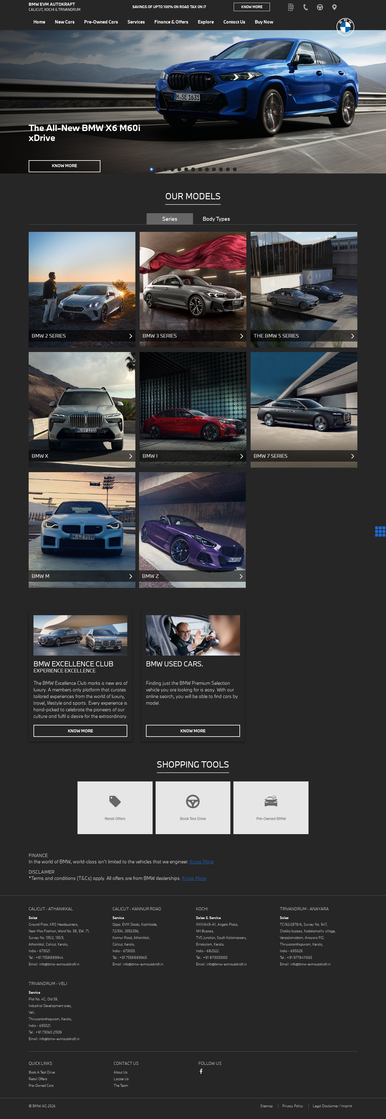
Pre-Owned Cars (41, 1092)
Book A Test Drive (42, 1079)
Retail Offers (38, 1085)
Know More (251, 7)
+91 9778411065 (299, 964)
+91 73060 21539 (49, 1038)
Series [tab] (169, 218)
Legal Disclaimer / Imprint (332, 1112)
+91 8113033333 (215, 964)
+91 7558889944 (49, 964)
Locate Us (121, 1085)
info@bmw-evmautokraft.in (59, 970)
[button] (151, 169)
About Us (121, 1079)
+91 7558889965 (133, 964)
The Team (121, 1092)
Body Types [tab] (216, 218)
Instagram (213, 1079)
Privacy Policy (292, 1112)
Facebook (200, 1081)
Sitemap (266, 1112)
